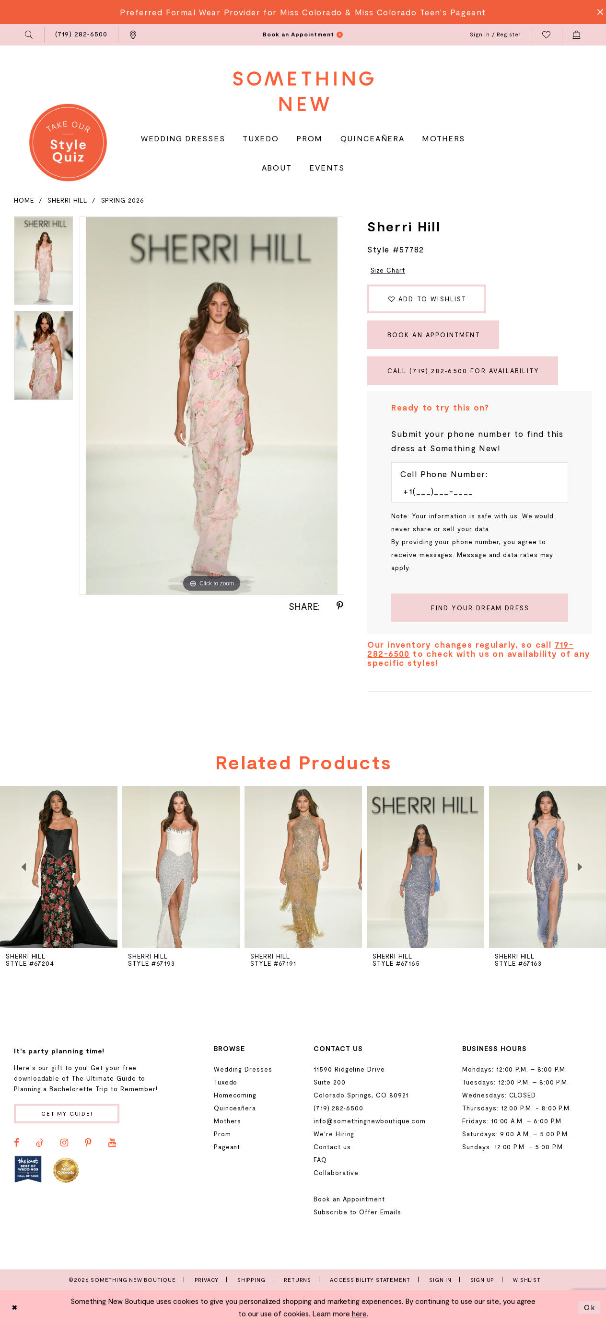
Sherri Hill (67, 200)
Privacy (207, 1280)
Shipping (251, 1280)
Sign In (440, 1280)
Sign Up (482, 1280)
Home (24, 200)
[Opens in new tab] (28, 1169)
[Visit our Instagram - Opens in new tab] (64, 1143)
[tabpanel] (43, 264)
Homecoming (235, 1095)
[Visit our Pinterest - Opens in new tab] (88, 1143)
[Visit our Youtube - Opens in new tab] (112, 1143)
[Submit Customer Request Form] (479, 608)
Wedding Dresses (243, 1069)
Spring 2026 (122, 200)
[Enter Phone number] (474, 491)
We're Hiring (334, 1134)
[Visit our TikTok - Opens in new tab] (40, 1143)
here (359, 1313)
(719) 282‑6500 (338, 1108)
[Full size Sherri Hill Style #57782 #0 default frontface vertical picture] (211, 406)
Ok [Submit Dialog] (589, 1307)
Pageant (227, 1147)
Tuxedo (226, 1082)
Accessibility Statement (370, 1280)
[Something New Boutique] (303, 91)
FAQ (320, 1160)
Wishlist (526, 1280)
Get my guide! (67, 1113)
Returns (297, 1280)
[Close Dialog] (15, 1307)
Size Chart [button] (388, 270)
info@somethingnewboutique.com (370, 1121)
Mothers (228, 1121)
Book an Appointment (433, 335)
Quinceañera (235, 1108)
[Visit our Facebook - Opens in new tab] (16, 1143)
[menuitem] (29, 35)
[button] (29, 35)
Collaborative (336, 1173)
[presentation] (181, 867)
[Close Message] (597, 12)
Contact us (332, 1147)
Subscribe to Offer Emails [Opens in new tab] (357, 1212)
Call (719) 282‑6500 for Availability (463, 371)
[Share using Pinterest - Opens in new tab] (340, 606)
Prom (222, 1134)
